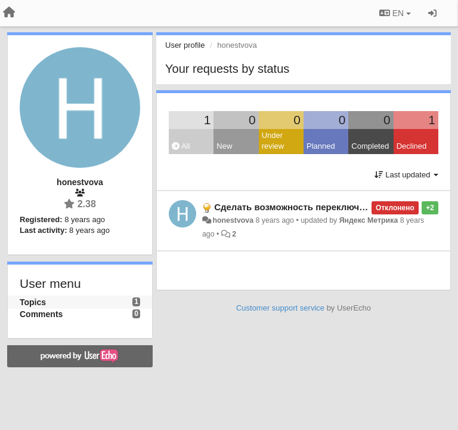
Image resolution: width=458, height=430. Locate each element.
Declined (412, 146)
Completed (370, 146)
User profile (185, 45)
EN (395, 13)
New (224, 146)
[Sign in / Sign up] (432, 13)
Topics (33, 302)
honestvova (232, 220)
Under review (273, 141)
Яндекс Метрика (368, 220)
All (181, 146)
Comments (41, 314)
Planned (321, 146)
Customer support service (280, 307)
